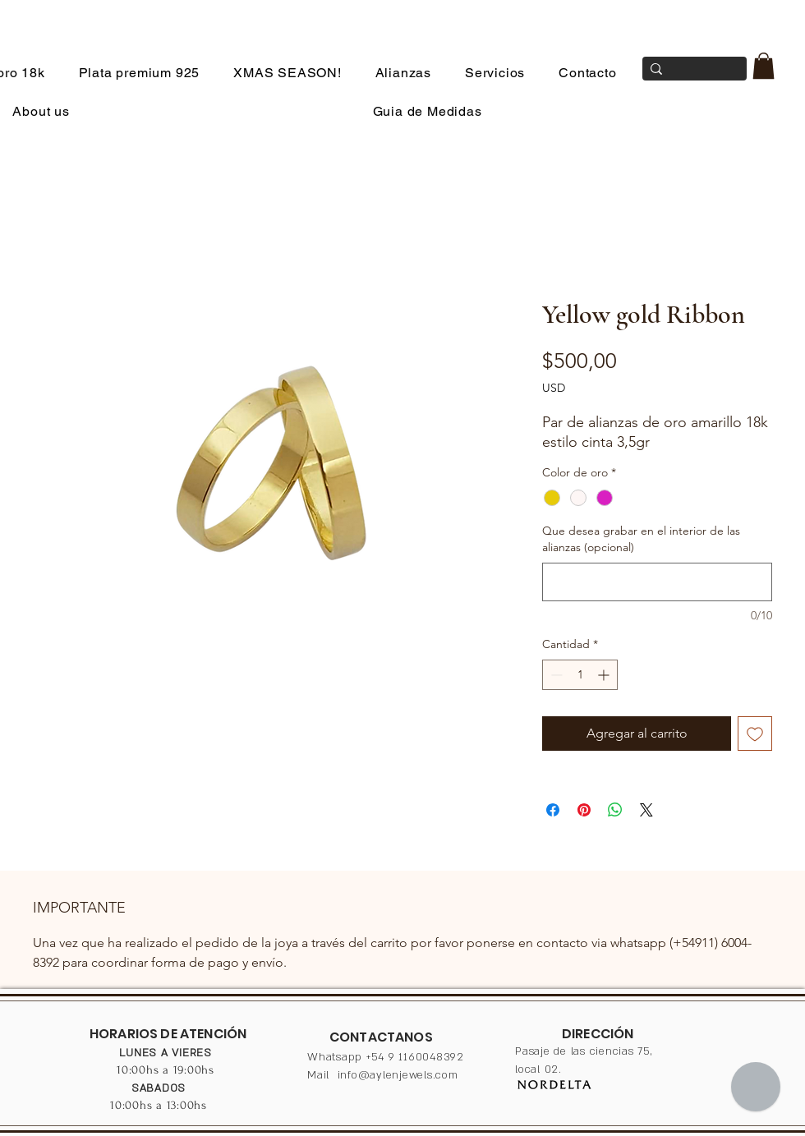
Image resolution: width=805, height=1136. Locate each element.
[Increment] (605, 674)
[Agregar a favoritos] (755, 733)
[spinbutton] (580, 674)
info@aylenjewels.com (398, 1075)
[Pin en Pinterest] (584, 810)
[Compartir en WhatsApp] (615, 810)
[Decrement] (555, 674)
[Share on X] (646, 810)
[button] (763, 66)
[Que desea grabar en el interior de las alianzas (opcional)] (657, 582)
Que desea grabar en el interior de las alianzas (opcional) (641, 538)
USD (553, 387)
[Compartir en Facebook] (553, 810)
